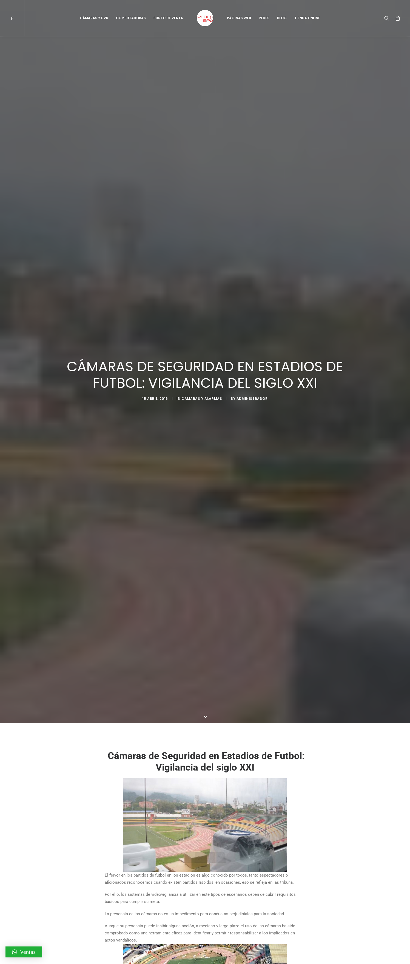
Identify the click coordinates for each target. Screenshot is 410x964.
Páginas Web (239, 18)
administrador (252, 398)
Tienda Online (307, 18)
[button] (23, 951)
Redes (264, 18)
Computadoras (131, 18)
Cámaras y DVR (94, 18)
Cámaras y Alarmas (201, 398)
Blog (282, 18)
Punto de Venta (168, 18)
